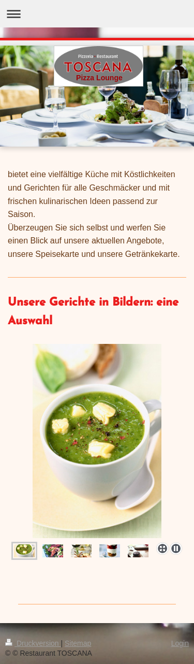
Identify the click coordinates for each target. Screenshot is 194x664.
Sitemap (78, 643)
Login (180, 643)
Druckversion (33, 643)
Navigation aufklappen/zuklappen (97, 14)
